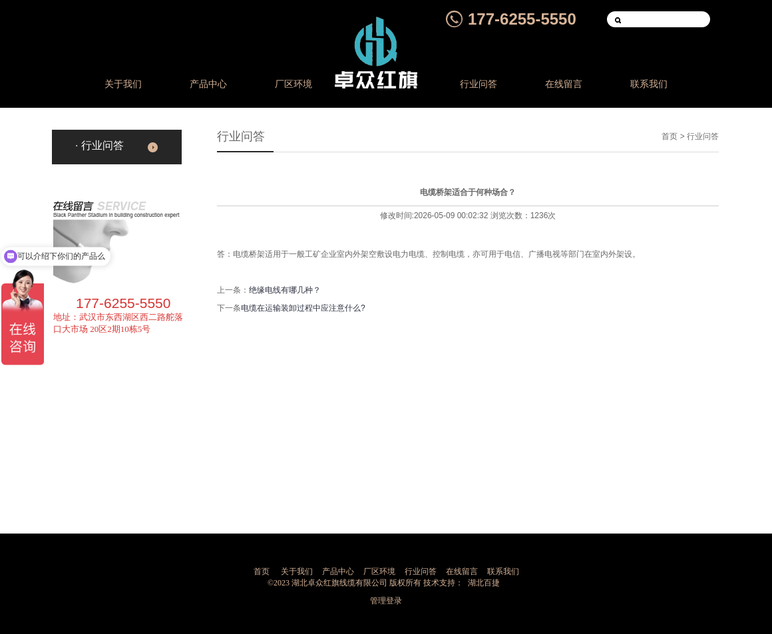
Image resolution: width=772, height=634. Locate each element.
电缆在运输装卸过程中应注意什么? (303, 308)
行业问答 (478, 84)
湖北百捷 (484, 582)
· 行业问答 (99, 145)
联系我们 (649, 84)
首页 (669, 136)
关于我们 (123, 84)
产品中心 (208, 84)
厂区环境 (293, 84)
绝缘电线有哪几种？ (285, 290)
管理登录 (386, 600)
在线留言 (563, 84)
